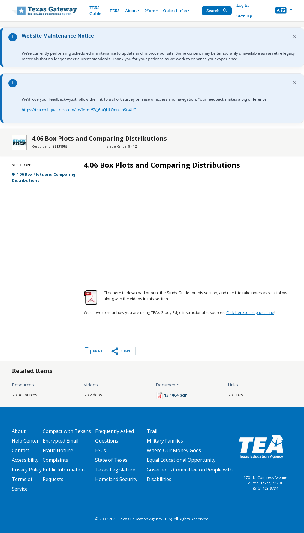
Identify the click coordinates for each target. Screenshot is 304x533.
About (19, 431)
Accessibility (25, 460)
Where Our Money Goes (174, 450)
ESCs (100, 450)
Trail (152, 431)
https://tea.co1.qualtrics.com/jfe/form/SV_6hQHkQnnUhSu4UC (79, 109)
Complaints (55, 460)
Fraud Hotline (58, 450)
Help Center (25, 440)
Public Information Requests (64, 474)
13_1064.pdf (175, 395)
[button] (283, 11)
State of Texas (111, 460)
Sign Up (244, 16)
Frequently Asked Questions (114, 436)
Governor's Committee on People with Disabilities (190, 474)
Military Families (165, 440)
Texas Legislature (115, 469)
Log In (242, 5)
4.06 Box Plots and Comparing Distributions (44, 177)
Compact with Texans (67, 431)
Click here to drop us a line (250, 312)
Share (126, 351)
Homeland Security (116, 479)
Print (98, 351)
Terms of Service (22, 484)
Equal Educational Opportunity (181, 460)
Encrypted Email (60, 440)
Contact (20, 450)
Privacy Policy (27, 469)
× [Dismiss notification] (294, 36)
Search (216, 10)
